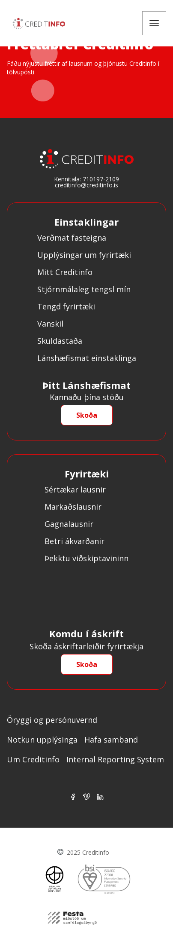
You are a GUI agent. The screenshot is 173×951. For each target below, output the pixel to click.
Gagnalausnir (69, 524)
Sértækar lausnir (75, 489)
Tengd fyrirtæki (66, 306)
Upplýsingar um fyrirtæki (84, 255)
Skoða (86, 415)
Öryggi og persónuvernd (52, 720)
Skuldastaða (59, 341)
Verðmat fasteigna (71, 237)
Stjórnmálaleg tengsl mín (84, 289)
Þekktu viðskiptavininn (86, 558)
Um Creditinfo (33, 759)
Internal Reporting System (115, 759)
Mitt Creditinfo (64, 272)
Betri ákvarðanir (74, 541)
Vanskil (50, 323)
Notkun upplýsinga (42, 739)
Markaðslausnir (73, 506)
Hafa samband (111, 739)
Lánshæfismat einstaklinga (86, 358)
